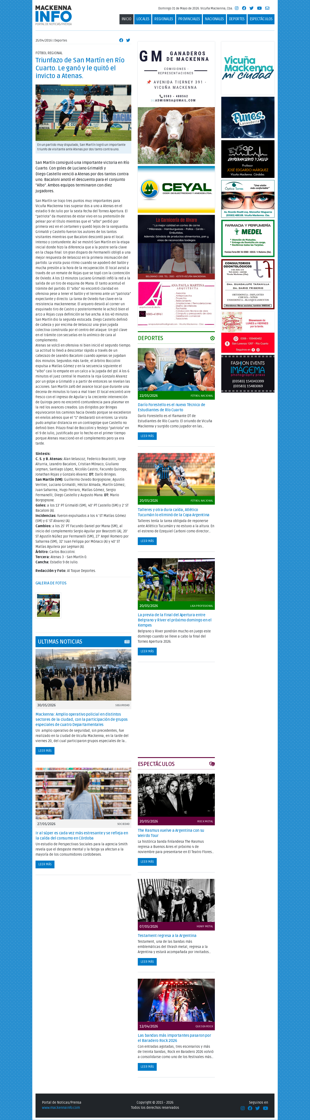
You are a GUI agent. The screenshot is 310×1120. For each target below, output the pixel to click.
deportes (237, 19)
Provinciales (189, 19)
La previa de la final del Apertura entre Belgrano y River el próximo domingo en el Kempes (174, 620)
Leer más (45, 751)
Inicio (126, 19)
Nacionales (214, 19)
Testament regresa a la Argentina (167, 936)
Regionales (163, 19)
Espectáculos (261, 19)
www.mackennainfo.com (61, 1108)
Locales (142, 19)
